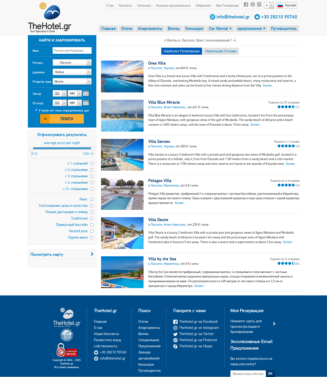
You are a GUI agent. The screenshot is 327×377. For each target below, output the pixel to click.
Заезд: (37, 93)
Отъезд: (38, 103)
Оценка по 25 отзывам (283, 102)
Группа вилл (78, 237)
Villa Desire (158, 219)
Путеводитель (284, 28)
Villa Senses (159, 141)
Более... (268, 85)
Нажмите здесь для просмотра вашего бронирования (246, 326)
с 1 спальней (78, 163)
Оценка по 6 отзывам (284, 180)
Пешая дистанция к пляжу (67, 212)
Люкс (83, 199)
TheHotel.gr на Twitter (193, 333)
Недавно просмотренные (173, 5)
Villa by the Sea (162, 258)
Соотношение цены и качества (63, 205)
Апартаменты (150, 28)
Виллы (174, 28)
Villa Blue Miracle (164, 102)
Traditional (79, 218)
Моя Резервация (227, 5)
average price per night (62, 143)
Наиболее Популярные (182, 51)
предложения (251, 28)
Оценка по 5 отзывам (284, 259)
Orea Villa (157, 63)
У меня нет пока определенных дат (64, 110)
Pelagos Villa (159, 180)
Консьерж (144, 5)
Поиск (66, 118)
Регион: (38, 63)
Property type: (42, 81)
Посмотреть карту (62, 254)
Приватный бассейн (72, 224)
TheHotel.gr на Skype (192, 346)
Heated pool (78, 231)
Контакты (125, 5)
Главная (108, 28)
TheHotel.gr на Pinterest (195, 340)
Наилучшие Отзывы (221, 51)
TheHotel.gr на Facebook (195, 321)
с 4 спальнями (76, 182)
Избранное (203, 5)
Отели (126, 28)
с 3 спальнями (76, 176)
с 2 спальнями (76, 169)
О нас (110, 5)
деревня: (39, 72)
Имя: (36, 51)
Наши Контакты (106, 333)
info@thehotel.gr (233, 17)
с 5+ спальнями (75, 188)
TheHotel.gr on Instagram (196, 327)
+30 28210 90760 (279, 17)
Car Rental (220, 28)
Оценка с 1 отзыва (286, 141)
